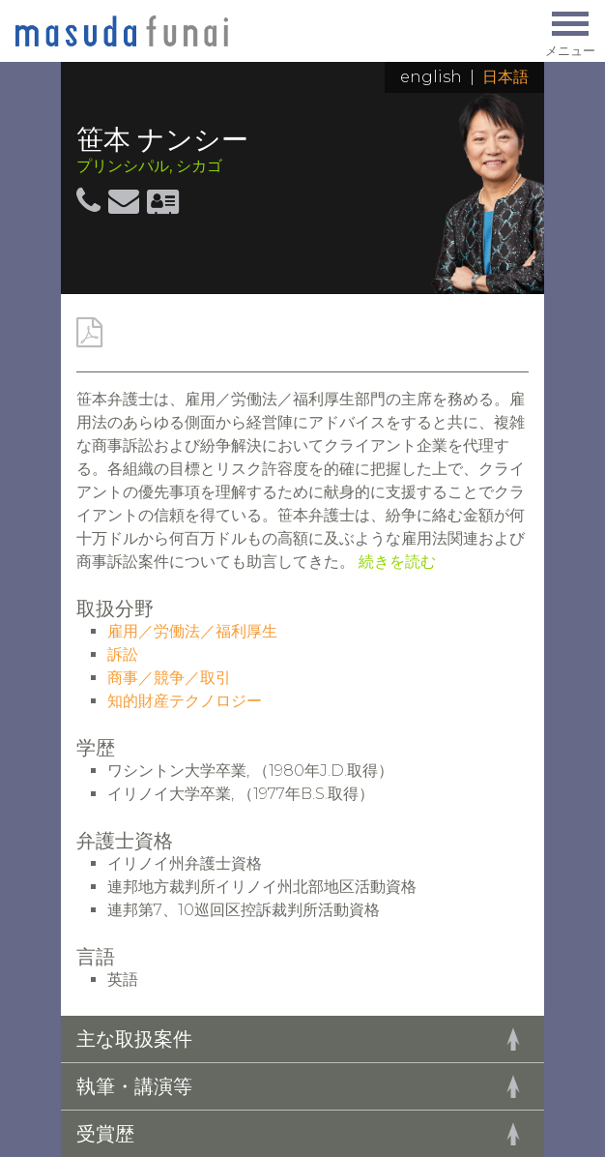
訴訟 (122, 654)
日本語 (505, 77)
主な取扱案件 (134, 1039)
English (431, 77)
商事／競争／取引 (169, 677)
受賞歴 (105, 1133)
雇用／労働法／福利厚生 (192, 631)
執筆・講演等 (134, 1086)
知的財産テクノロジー (184, 701)
